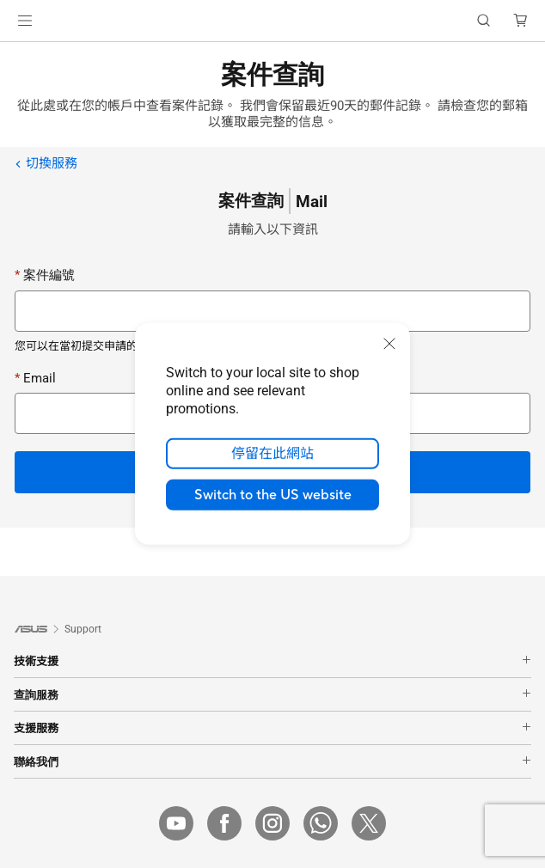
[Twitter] (369, 823)
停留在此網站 (272, 453)
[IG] (272, 823)
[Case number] (272, 311)
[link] (272, 21)
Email (35, 378)
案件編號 (45, 275)
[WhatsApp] (320, 823)
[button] (25, 20)
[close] (389, 344)
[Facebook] (224, 823)
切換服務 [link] (45, 163)
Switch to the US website (273, 495)
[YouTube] (176, 823)
